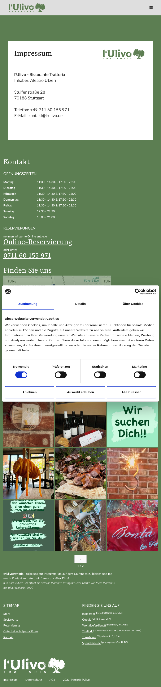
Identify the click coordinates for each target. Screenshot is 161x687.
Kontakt (8, 637)
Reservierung (11, 625)
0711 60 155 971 (27, 255)
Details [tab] (80, 303)
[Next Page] (80, 559)
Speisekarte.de (91, 643)
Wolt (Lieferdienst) (94, 625)
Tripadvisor (89, 637)
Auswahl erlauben (80, 392)
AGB (52, 679)
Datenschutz (33, 679)
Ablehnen (29, 392)
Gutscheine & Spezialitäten (20, 631)
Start (6, 613)
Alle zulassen (132, 392)
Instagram (88, 613)
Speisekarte (10, 619)
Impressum (10, 679)
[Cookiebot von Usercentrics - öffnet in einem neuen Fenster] (137, 292)
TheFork (87, 631)
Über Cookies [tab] (133, 303)
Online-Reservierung (37, 242)
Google (86, 619)
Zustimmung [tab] (28, 303)
